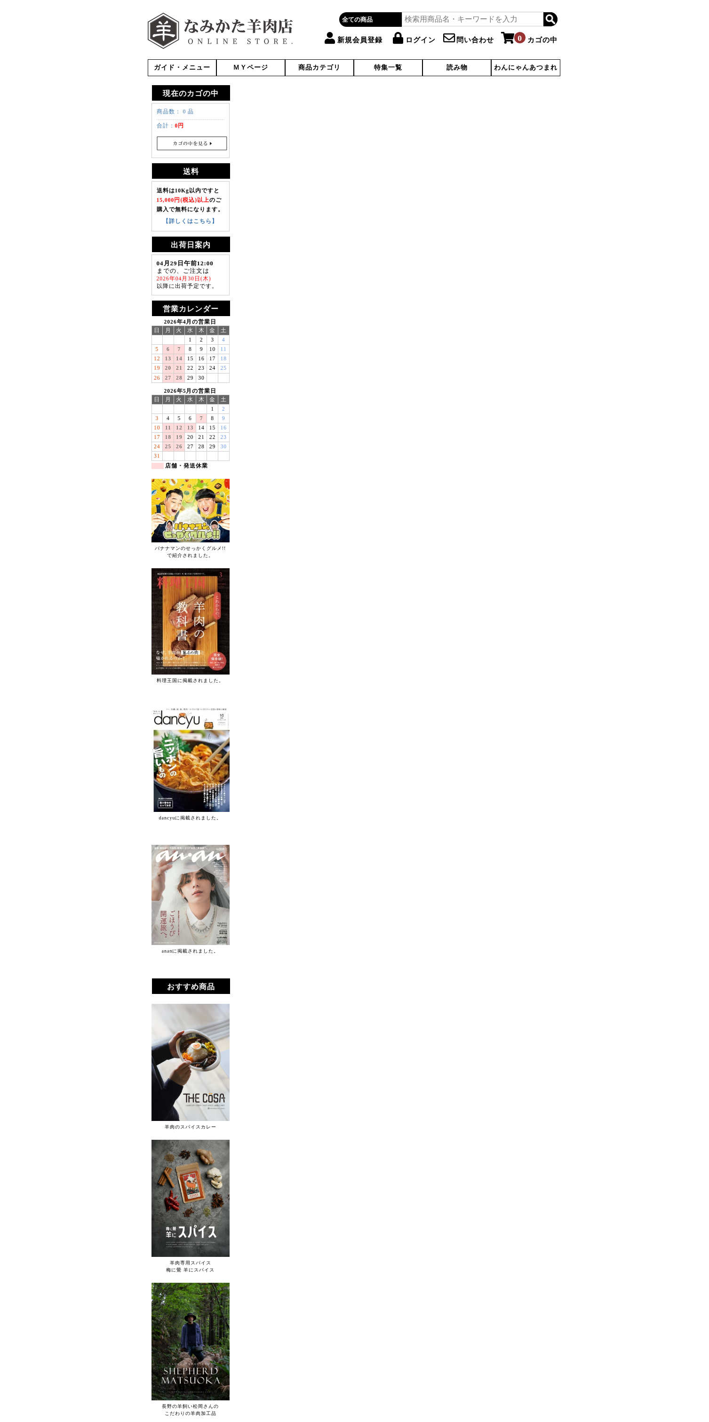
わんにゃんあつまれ (526, 67)
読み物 (457, 67)
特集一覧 (388, 67)
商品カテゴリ (319, 67)
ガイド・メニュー (182, 67)
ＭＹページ (250, 67)
